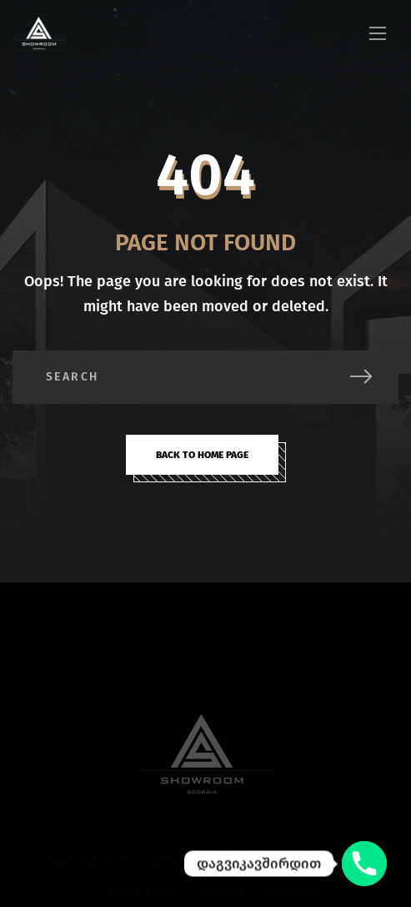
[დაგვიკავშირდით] (364, 863)
